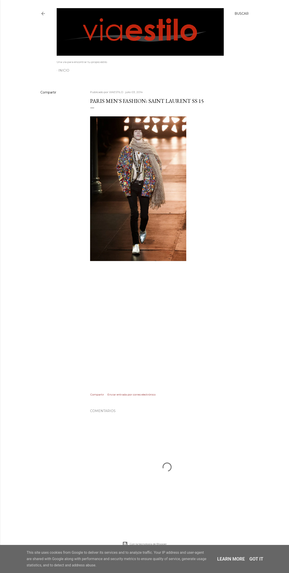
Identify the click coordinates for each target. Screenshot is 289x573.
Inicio (63, 70)
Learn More (231, 559)
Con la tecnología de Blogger (144, 544)
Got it (256, 559)
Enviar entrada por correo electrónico (131, 394)
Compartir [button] (48, 92)
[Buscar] (242, 13)
